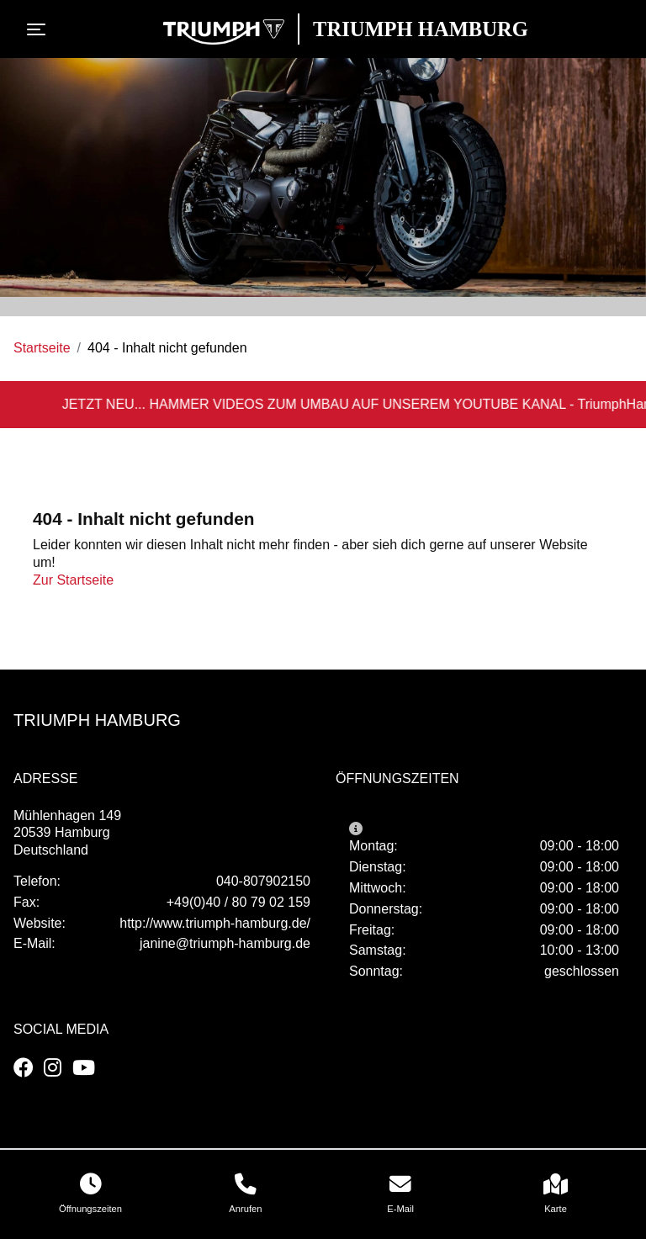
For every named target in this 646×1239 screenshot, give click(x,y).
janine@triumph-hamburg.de (225, 943)
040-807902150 (263, 881)
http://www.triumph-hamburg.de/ (214, 923)
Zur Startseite (73, 580)
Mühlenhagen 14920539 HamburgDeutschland (67, 833)
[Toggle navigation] (39, 29)
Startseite (42, 348)
